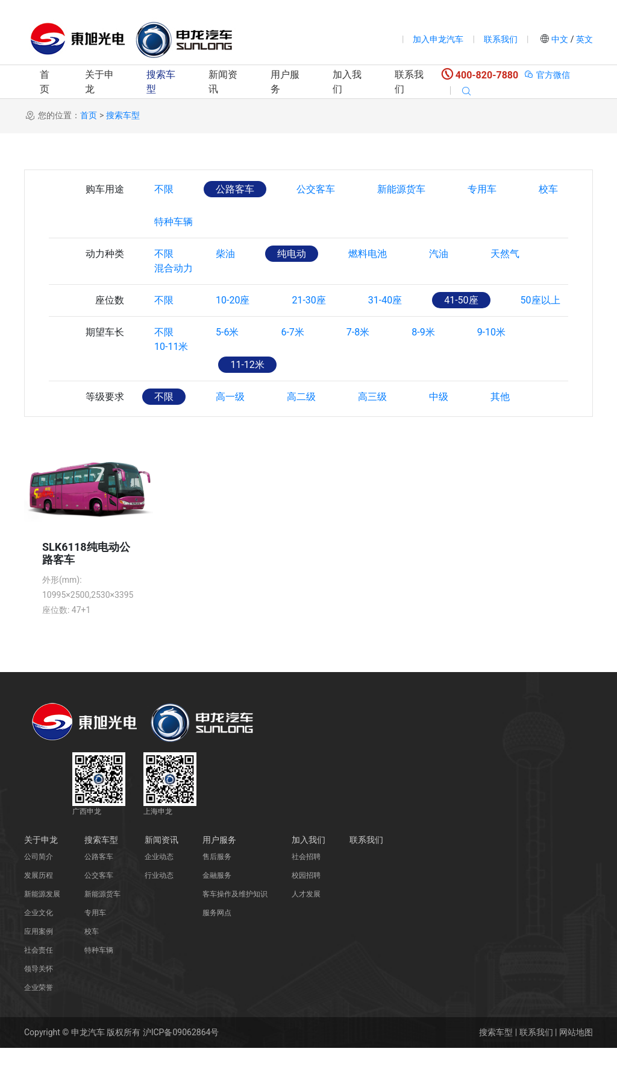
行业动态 (159, 893)
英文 (583, 39)
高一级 (230, 414)
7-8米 (357, 350)
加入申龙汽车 (438, 39)
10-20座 (232, 318)
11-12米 (247, 383)
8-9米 (423, 350)
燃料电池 (367, 253)
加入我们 (347, 82)
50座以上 (540, 318)
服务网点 (216, 931)
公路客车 (235, 189)
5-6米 (227, 350)
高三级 (372, 414)
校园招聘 (306, 893)
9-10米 (491, 350)
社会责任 (38, 968)
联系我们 (501, 39)
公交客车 (315, 189)
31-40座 (385, 318)
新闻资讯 (222, 82)
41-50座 (461, 318)
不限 (164, 189)
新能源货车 (401, 189)
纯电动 (291, 253)
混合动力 (173, 286)
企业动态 (159, 875)
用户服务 (285, 82)
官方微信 (546, 75)
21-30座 (308, 318)
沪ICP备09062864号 (181, 1050)
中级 (438, 414)
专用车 (482, 189)
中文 (560, 39)
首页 (44, 82)
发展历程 (38, 893)
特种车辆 (173, 221)
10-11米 (171, 383)
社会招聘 (306, 875)
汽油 (438, 253)
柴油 (225, 253)
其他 (500, 414)
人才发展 (306, 912)
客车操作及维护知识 (235, 912)
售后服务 (216, 875)
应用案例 (38, 949)
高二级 (301, 414)
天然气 (504, 253)
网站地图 (576, 1050)
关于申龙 (99, 82)
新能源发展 (42, 912)
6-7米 (292, 350)
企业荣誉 (38, 1005)
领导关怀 (38, 987)
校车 (548, 189)
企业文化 (38, 931)
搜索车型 (160, 82)
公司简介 (38, 875)
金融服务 (216, 893)
